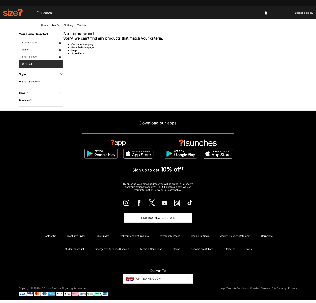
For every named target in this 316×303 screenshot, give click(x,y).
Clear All (27, 64)
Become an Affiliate (202, 249)
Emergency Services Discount (112, 249)
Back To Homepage (82, 47)
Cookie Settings (200, 235)
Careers (265, 288)
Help (74, 50)
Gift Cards (229, 249)
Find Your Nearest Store (158, 217)
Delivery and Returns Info (134, 235)
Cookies (254, 288)
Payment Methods (169, 235)
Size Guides (102, 235)
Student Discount (74, 249)
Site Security (279, 288)
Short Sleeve (41, 56)
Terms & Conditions (151, 249)
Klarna (176, 249)
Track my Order (76, 235)
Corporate (267, 235)
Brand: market (41, 42)
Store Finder (78, 53)
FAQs (249, 249)
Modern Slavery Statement (234, 235)
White (41, 49)
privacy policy (173, 189)
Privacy (292, 288)
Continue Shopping (82, 44)
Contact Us (50, 235)
